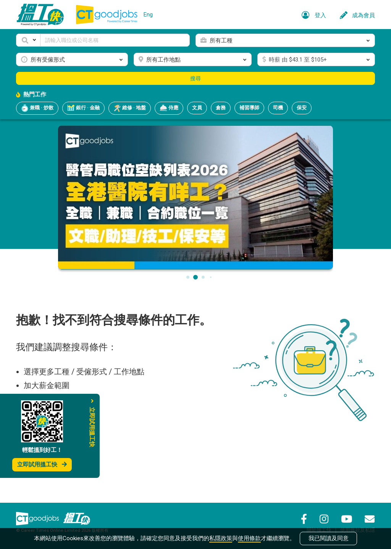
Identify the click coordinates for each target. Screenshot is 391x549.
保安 (302, 107)
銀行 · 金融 (83, 108)
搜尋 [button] (195, 78)
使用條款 (249, 538)
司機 (278, 107)
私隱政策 (220, 538)
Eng (148, 14)
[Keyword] (115, 40)
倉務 (221, 107)
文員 (197, 107)
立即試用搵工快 (42, 464)
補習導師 (249, 107)
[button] (28, 40)
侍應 (169, 108)
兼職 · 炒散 (37, 108)
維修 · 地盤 (129, 108)
